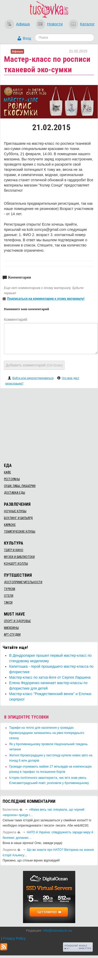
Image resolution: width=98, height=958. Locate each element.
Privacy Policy (14, 938)
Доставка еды (14, 493)
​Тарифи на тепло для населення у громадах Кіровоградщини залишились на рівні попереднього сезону (46, 733)
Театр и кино (13, 550)
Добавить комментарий (34, 365)
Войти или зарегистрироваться (33, 377)
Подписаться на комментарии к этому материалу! (46, 298)
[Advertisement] (49, 424)
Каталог (87, 24)
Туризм (9, 589)
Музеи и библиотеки (19, 557)
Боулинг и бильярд (18, 518)
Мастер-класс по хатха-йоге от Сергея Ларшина (49, 677)
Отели (8, 596)
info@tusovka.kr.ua (57, 930)
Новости (55, 24)
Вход (27, 38)
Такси (8, 602)
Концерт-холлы (16, 563)
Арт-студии (12, 634)
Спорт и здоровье (17, 621)
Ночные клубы (15, 511)
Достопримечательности (23, 582)
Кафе (7, 472)
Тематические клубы (19, 531)
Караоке (10, 525)
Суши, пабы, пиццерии (20, 486)
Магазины (11, 628)
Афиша (23, 24)
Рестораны (12, 479)
